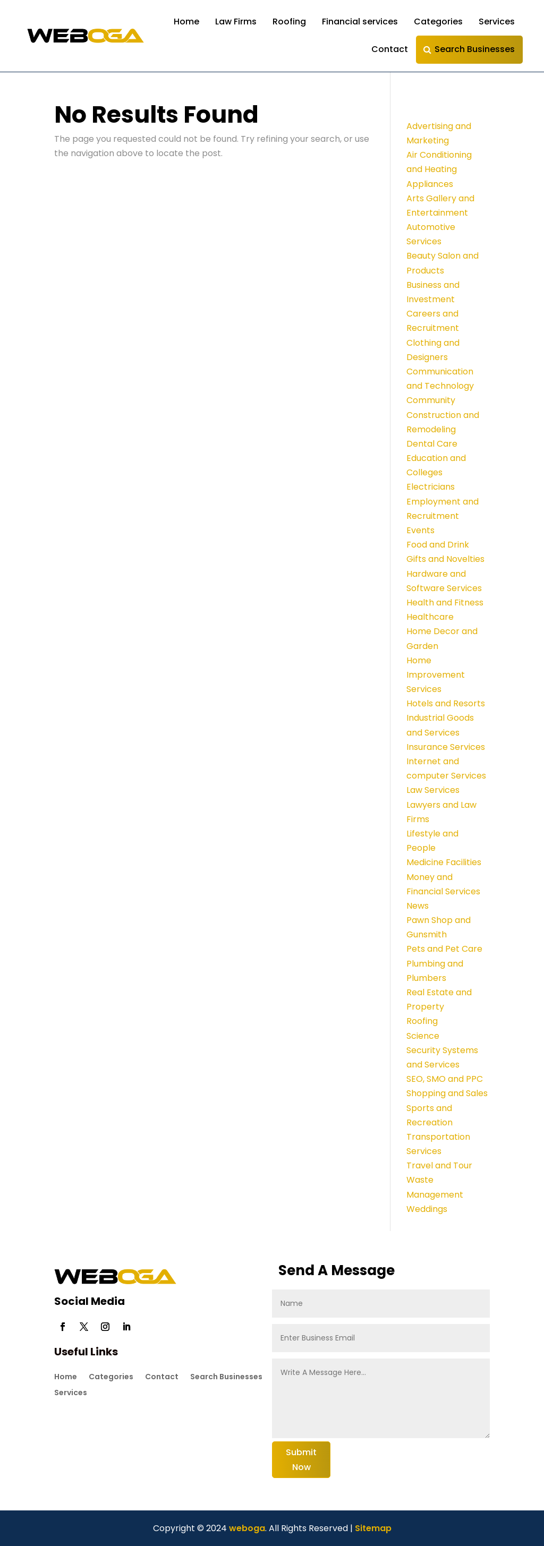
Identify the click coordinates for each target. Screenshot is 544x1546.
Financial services (360, 21)
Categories (438, 21)
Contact (389, 49)
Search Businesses (475, 49)
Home (186, 21)
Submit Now (301, 1459)
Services (497, 21)
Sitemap (373, 1528)
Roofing (289, 21)
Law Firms (236, 21)
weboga (246, 1528)
